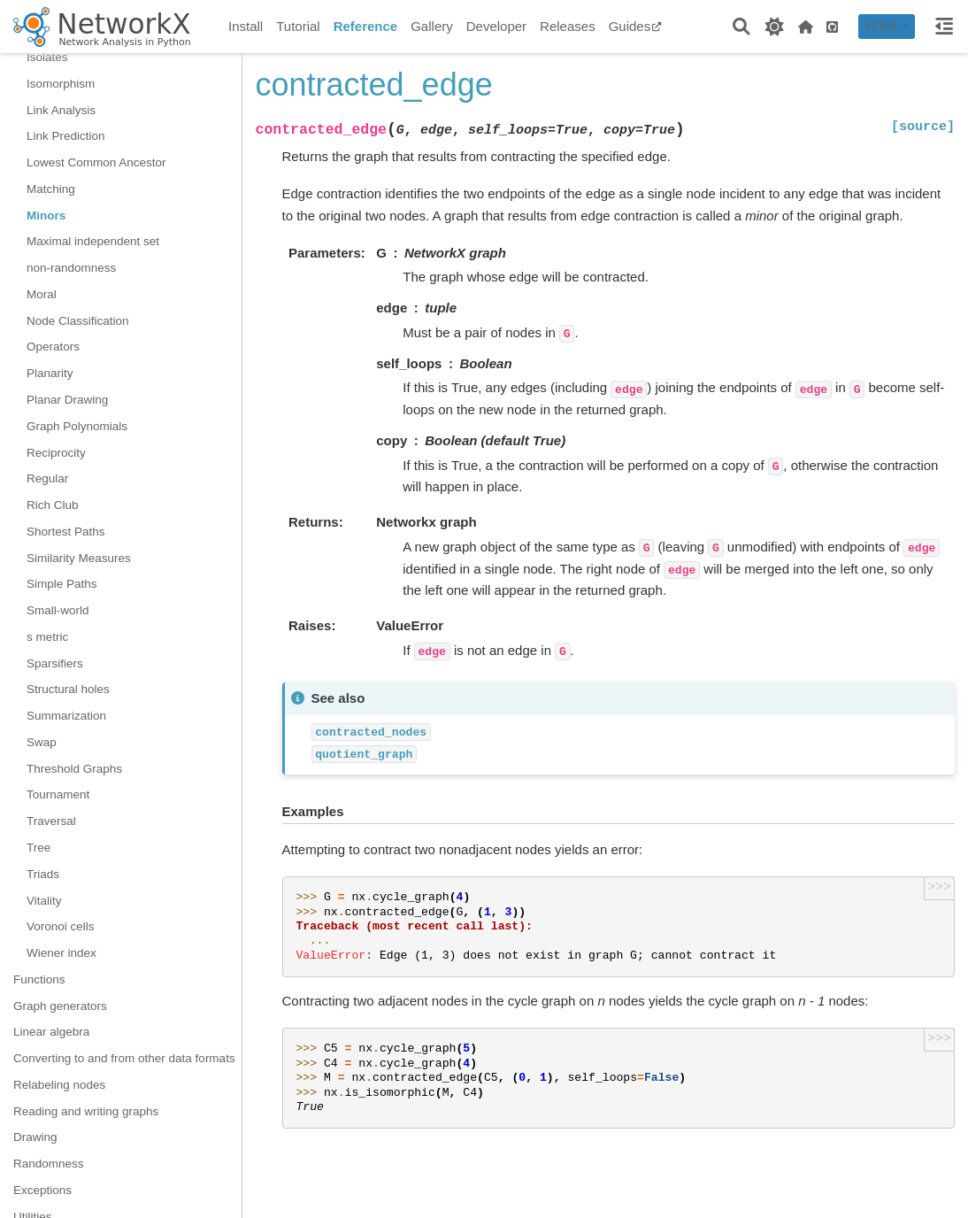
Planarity (50, 373)
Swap (42, 742)
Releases (567, 26)
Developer (496, 26)
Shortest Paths (66, 531)
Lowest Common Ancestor (96, 162)
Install (245, 26)
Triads (43, 874)
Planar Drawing (67, 399)
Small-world (58, 610)
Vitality (44, 900)
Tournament (58, 794)
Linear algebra (51, 1031)
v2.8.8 (881, 26)
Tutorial (297, 26)
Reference (366, 26)
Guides (636, 26)
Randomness (48, 1163)
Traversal (51, 821)
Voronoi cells (61, 926)
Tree (38, 847)
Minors (46, 215)
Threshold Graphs (74, 768)
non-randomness (71, 267)
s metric (47, 637)
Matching (51, 189)
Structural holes (68, 689)
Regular (47, 478)
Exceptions (42, 1190)
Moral (42, 294)
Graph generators (60, 1006)
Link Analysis (61, 110)
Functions (39, 979)
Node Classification (78, 321)
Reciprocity (56, 452)
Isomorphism (61, 83)
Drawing (35, 1137)
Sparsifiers (55, 663)
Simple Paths (62, 583)
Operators (53, 346)
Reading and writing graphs (85, 1111)
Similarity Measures (79, 558)
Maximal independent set (93, 241)
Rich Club (53, 505)
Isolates (47, 57)
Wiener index (61, 953)
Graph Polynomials (77, 426)
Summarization (66, 715)
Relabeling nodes (59, 1084)
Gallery (432, 26)
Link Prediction (66, 136)
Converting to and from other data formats (124, 1058)
